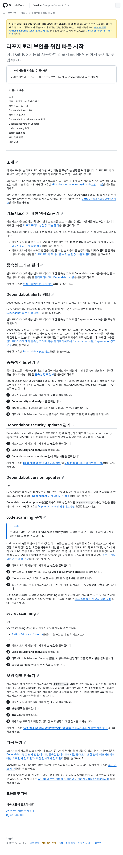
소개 (12, 162)
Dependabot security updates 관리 (40, 425)
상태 (61, 843)
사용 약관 (34, 843)
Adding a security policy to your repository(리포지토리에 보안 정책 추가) (65, 727)
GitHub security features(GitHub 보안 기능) (77, 184)
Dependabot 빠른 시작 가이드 (23, 313)
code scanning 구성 (26, 517)
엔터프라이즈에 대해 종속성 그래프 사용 (29, 341)
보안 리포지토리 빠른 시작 (42, 12)
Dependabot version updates (35, 477)
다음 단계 (16, 742)
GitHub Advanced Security (27, 634)
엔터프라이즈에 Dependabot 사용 (54, 277)
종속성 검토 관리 (22, 362)
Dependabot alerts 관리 (30, 294)
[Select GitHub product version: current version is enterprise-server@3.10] (51, 5)
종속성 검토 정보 (44, 374)
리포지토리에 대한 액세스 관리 (34, 213)
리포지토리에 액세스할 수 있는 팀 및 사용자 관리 (63, 254)
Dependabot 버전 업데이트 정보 (51, 496)
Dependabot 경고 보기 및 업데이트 (26, 754)
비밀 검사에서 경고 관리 (50, 758)
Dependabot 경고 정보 (36, 351)
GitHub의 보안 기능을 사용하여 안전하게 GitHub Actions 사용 (73, 779)
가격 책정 (71, 843)
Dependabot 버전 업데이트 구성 (56, 506)
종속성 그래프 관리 (24, 265)
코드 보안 (12, 12)
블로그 (98, 843)
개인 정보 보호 (49, 843)
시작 (23, 12)
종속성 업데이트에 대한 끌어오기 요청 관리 (73, 754)
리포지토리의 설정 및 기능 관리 (41, 225)
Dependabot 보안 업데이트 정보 (42, 462)
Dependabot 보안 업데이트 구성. (84, 462)
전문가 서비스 (85, 843)
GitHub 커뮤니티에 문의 (20, 810)
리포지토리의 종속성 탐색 (38, 283)
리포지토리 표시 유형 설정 (27, 246)
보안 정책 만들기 (22, 675)
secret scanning (23, 613)
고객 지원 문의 (15, 815)
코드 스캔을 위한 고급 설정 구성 (93, 598)
